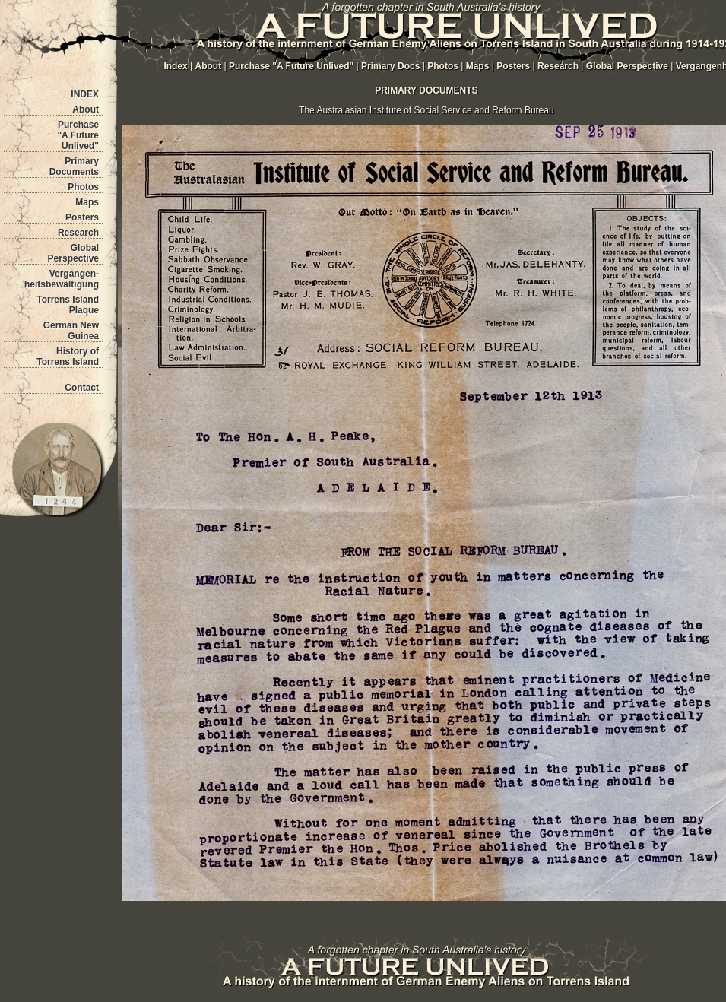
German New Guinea (71, 330)
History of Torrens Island (67, 356)
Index (175, 66)
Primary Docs (390, 66)
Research (78, 232)
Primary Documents (74, 166)
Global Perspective (73, 253)
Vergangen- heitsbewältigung (61, 279)
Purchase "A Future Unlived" (78, 135)
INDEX (85, 94)
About (85, 109)
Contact (82, 387)
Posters (82, 217)
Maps (87, 202)
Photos (83, 187)
